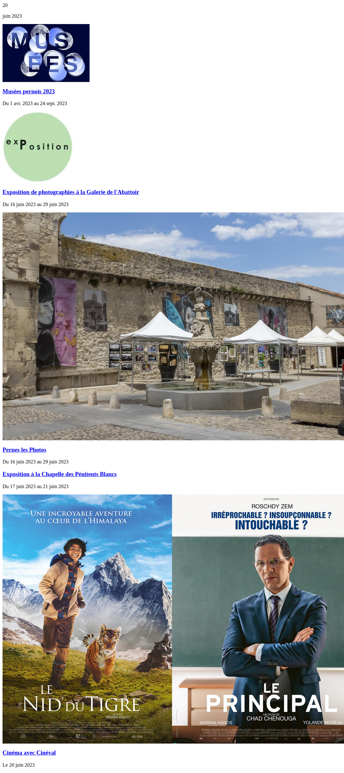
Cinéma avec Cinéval (29, 752)
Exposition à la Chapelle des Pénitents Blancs (60, 474)
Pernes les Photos (24, 449)
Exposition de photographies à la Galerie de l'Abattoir (71, 192)
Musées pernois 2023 (29, 91)
